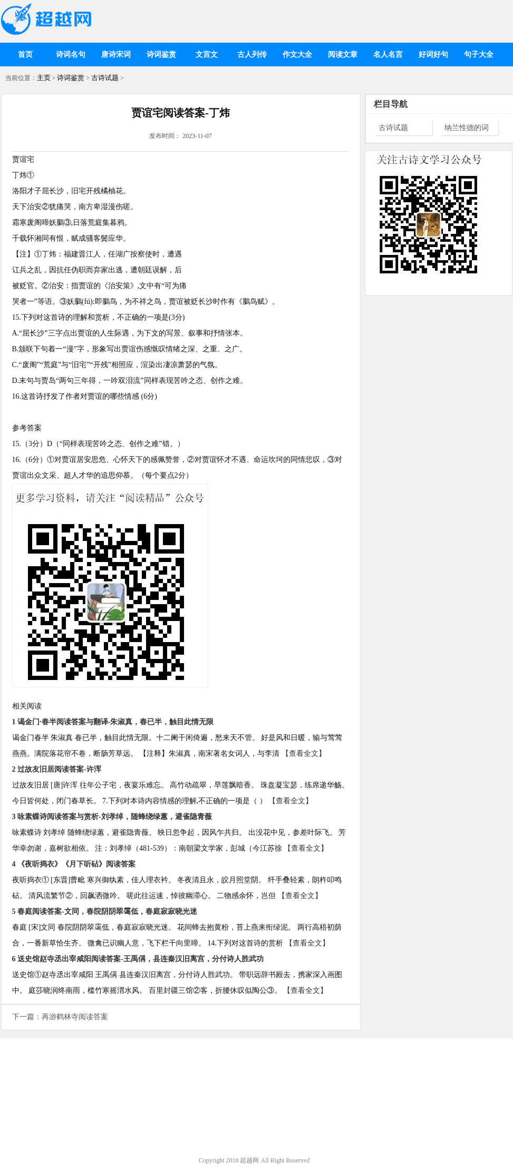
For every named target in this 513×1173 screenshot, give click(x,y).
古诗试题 (105, 78)
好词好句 (433, 54)
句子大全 (478, 54)
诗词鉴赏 (161, 54)
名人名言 (388, 54)
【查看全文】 (304, 753)
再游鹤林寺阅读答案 (75, 1017)
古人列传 (252, 54)
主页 (44, 78)
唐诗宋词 (116, 54)
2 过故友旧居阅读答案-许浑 (56, 769)
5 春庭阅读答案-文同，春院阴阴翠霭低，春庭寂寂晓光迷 (104, 911)
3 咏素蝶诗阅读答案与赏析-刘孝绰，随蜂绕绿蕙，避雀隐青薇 (112, 817)
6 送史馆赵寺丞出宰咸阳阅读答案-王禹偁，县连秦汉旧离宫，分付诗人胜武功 (138, 959)
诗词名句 (70, 54)
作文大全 (297, 54)
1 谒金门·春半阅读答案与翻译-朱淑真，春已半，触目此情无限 (113, 722)
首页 (25, 54)
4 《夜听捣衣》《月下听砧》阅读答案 (74, 864)
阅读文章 (342, 54)
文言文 (207, 54)
